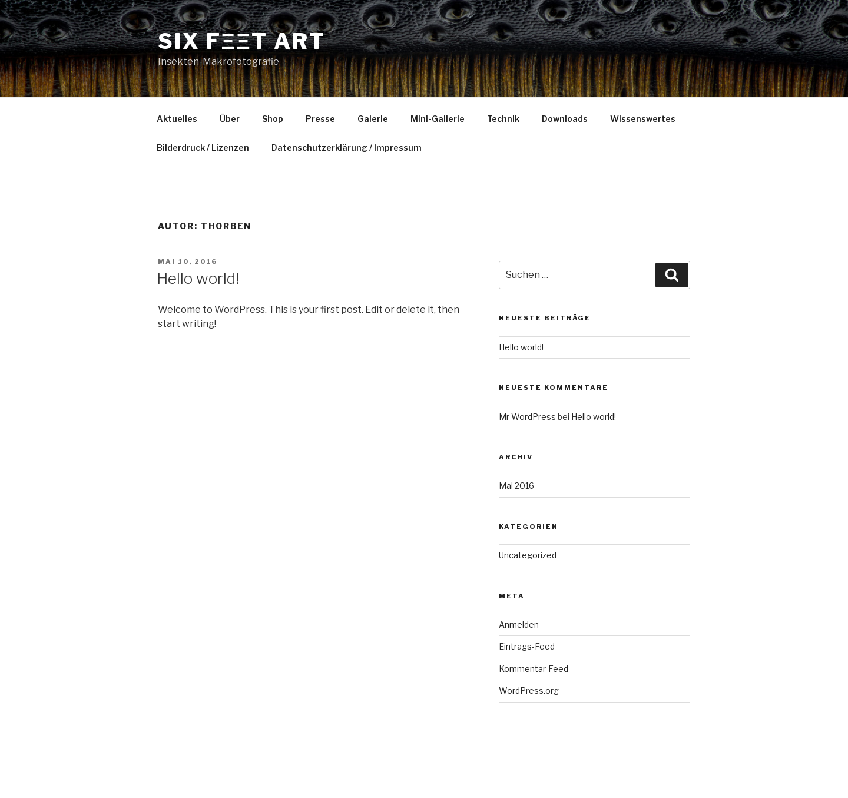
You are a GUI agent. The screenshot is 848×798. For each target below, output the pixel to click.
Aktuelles (177, 119)
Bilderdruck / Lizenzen (203, 148)
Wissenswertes (642, 119)
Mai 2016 (516, 486)
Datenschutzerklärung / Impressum (346, 148)
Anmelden (519, 625)
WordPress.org (529, 691)
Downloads (565, 119)
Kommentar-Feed (533, 669)
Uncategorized (527, 555)
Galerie (372, 119)
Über (230, 119)
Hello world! (198, 278)
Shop (272, 119)
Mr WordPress (527, 417)
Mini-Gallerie (437, 119)
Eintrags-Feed (527, 646)
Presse (320, 119)
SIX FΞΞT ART (242, 41)
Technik (503, 119)
